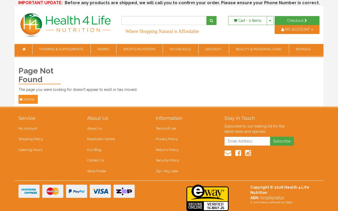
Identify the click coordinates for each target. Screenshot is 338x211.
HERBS (103, 49)
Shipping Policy (30, 139)
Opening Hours (30, 150)
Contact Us (95, 160)
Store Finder (96, 171)
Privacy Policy (167, 139)
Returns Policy (167, 150)
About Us (94, 128)
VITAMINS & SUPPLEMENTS (61, 49)
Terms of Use (166, 128)
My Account (27, 128)
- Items (247, 20)
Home (26, 99)
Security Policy (167, 160)
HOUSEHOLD (181, 49)
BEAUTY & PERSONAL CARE (259, 49)
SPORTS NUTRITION (139, 49)
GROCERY (213, 49)
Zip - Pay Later (167, 171)
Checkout (297, 20)
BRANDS (303, 49)
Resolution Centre (101, 139)
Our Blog (94, 150)
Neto (289, 202)
